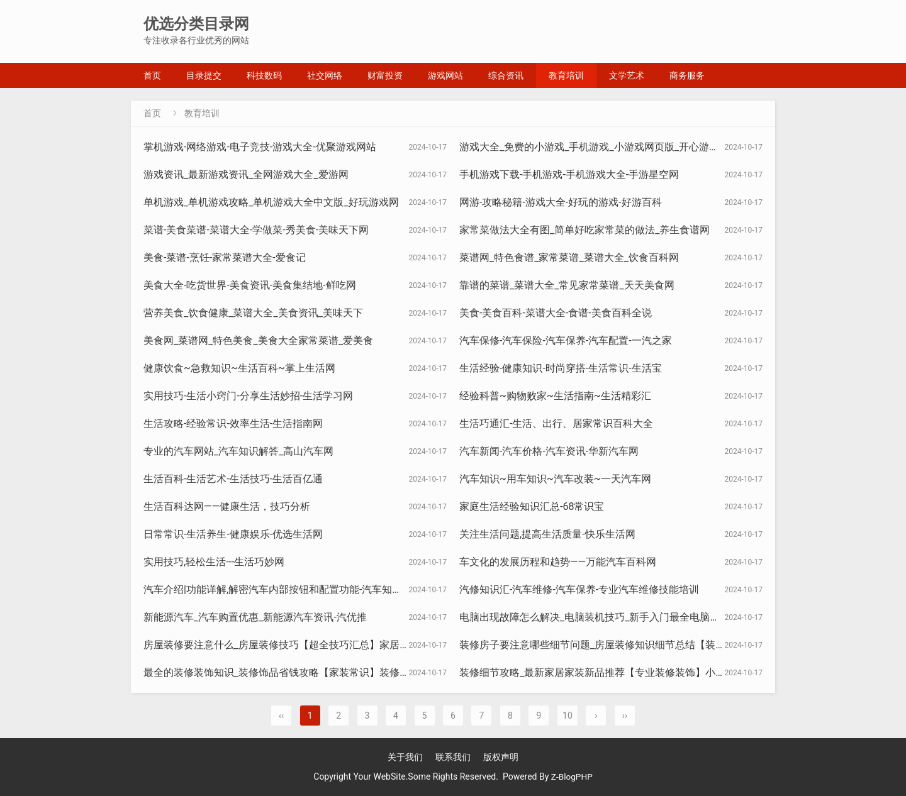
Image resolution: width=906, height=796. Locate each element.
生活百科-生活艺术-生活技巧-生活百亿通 (233, 479)
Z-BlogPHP (572, 776)
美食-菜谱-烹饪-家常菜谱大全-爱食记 (224, 257)
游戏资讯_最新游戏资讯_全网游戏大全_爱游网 (246, 174)
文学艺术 (626, 75)
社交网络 (324, 75)
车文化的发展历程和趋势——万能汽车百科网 (557, 562)
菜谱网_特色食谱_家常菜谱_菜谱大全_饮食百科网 (569, 257)
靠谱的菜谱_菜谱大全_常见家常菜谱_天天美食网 (566, 285)
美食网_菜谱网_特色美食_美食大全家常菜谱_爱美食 (258, 340)
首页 (152, 75)
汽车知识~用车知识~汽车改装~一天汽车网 (555, 479)
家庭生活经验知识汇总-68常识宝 (531, 506)
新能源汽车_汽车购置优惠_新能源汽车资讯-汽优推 (255, 617)
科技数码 (264, 75)
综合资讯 (505, 75)
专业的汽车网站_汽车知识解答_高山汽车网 (238, 451)
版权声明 (500, 757)
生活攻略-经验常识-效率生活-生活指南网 (233, 423)
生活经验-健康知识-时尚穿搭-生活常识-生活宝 (560, 368)
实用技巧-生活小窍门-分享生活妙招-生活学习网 (248, 396)
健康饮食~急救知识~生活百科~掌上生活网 (239, 368)
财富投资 (385, 75)
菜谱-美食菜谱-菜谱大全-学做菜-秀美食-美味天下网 (256, 230)
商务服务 (687, 75)
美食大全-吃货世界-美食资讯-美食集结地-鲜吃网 (249, 285)
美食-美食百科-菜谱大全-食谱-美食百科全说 (555, 313)
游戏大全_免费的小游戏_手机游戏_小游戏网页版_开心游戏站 (594, 147)
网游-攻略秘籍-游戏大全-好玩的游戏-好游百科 (560, 202)
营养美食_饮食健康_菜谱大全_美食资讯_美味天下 (253, 313)
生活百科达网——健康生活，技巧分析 (226, 506)
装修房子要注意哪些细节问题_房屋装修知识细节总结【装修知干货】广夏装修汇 (637, 645)
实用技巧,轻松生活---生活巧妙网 (213, 562)
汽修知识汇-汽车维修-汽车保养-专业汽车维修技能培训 (579, 589)
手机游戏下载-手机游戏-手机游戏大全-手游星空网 (569, 174)
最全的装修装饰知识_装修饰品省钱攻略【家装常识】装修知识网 (286, 672)
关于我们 (405, 757)
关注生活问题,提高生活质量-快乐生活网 (547, 534)
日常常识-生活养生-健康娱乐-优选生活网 (233, 534)
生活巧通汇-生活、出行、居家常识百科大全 (556, 423)
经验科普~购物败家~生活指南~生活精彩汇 (555, 396)
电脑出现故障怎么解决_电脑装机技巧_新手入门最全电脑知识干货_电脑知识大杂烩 (642, 617)
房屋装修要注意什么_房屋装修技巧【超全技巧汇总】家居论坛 (281, 645)
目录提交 (203, 75)
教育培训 (566, 75)
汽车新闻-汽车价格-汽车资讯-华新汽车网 (549, 451)
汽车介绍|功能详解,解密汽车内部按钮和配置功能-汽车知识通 (277, 589)
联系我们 (453, 757)
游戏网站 (445, 75)
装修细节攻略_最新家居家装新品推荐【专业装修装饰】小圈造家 (602, 672)
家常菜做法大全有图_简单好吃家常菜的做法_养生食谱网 (584, 230)
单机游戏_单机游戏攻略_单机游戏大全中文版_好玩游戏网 (271, 202)
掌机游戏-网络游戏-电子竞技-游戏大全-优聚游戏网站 (259, 147)
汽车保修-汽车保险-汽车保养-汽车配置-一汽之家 (565, 340)
